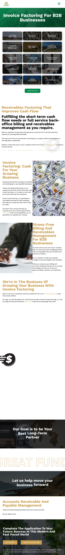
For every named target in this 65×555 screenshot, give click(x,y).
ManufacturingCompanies (52, 58)
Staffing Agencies (52, 69)
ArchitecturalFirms (32, 58)
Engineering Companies (32, 68)
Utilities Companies (32, 79)
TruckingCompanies (12, 35)
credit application (50, 145)
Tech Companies (12, 69)
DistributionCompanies (52, 35)
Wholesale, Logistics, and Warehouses (12, 47)
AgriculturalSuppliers (32, 46)
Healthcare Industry (12, 79)
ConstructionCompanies (12, 58)
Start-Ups (52, 80)
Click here (6, 213)
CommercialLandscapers (52, 46)
